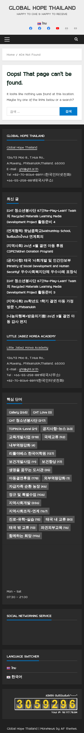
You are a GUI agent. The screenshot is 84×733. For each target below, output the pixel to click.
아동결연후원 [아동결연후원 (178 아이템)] (23, 478)
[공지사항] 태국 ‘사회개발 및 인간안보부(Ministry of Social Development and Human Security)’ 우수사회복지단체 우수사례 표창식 (42, 266)
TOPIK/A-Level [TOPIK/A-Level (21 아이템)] (23, 429)
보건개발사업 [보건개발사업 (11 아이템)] (22, 462)
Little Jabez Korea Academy (27, 348)
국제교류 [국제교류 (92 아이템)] (54, 437)
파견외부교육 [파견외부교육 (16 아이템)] (54, 528)
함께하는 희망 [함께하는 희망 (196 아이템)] (24, 536)
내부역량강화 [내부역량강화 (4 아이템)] (22, 445)
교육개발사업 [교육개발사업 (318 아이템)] (24, 437)
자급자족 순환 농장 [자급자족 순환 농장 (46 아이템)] (27, 487)
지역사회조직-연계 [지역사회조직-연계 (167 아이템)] (28, 511)
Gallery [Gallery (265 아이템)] (18, 412)
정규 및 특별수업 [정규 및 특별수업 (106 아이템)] (26, 495)
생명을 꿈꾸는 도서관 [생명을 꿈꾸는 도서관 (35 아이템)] (29, 470)
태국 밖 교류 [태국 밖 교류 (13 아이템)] (22, 528)
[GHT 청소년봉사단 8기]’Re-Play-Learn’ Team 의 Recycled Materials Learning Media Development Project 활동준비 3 (41, 286)
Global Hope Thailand (42, 7)
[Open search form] (76, 39)
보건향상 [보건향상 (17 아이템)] (52, 462)
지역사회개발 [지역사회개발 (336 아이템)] (24, 503)
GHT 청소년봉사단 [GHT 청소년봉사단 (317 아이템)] (27, 421)
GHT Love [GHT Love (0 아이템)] (42, 412)
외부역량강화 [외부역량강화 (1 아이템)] (56, 478)
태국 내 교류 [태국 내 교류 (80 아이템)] (59, 519)
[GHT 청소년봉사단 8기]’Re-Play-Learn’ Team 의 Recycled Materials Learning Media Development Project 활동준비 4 (41, 216)
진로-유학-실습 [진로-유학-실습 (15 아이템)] (24, 519)
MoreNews (47, 729)
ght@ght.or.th (28, 169)
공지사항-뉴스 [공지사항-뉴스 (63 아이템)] (57, 429)
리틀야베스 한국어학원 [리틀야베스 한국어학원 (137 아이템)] (31, 454)
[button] (7, 39)
